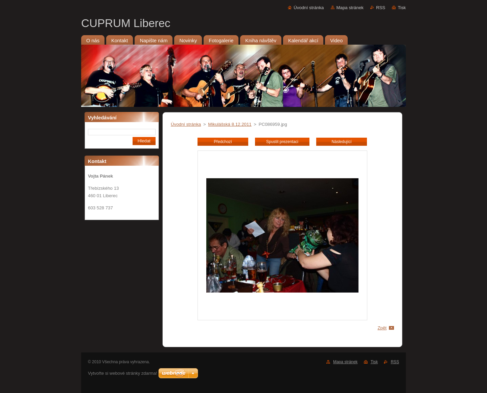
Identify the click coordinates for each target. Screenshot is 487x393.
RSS (380, 7)
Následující (341, 141)
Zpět (382, 327)
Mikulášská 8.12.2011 (229, 124)
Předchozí (223, 141)
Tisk (402, 7)
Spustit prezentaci (282, 141)
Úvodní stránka (309, 7)
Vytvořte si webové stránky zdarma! (122, 373)
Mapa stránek (350, 7)
